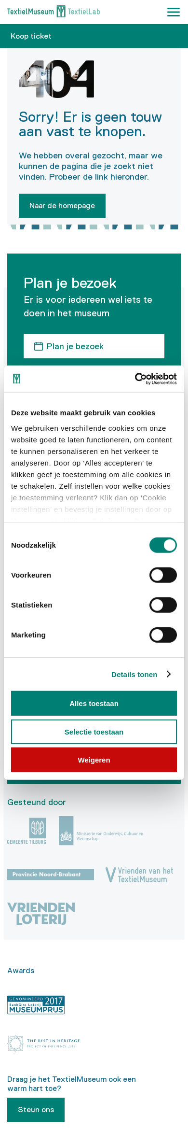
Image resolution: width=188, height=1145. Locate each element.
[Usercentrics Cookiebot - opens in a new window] (135, 378)
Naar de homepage (62, 205)
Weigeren (94, 760)
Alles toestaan (94, 703)
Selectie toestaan (94, 731)
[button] (173, 12)
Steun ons (36, 1109)
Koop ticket (31, 36)
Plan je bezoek (75, 346)
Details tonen (134, 674)
